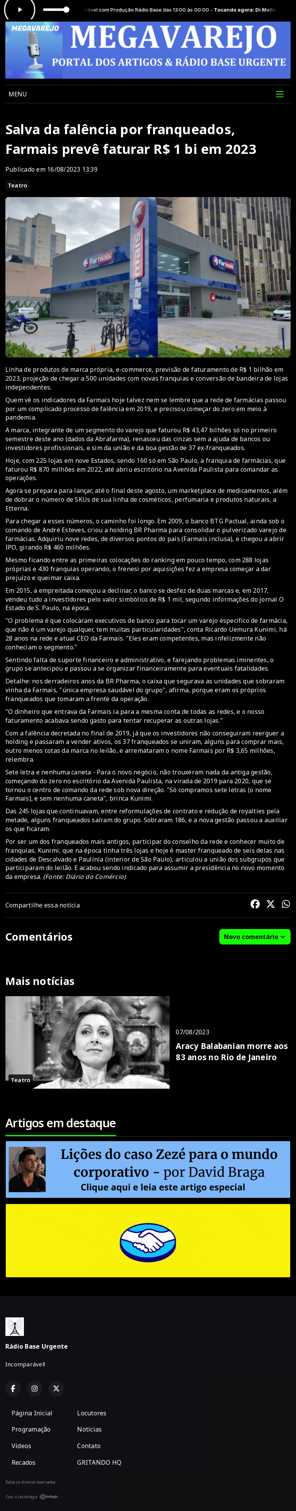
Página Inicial (32, 1413)
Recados (24, 1462)
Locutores (91, 1413)
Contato (89, 1446)
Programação (31, 1429)
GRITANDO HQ (99, 1462)
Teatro (17, 185)
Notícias (89, 1429)
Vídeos (21, 1446)
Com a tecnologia (31, 1496)
